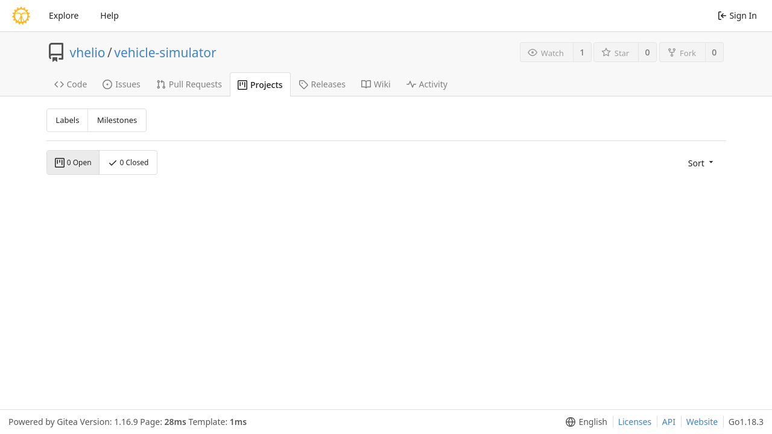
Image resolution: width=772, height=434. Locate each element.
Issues (121, 84)
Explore (63, 15)
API (669, 421)
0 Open (73, 162)
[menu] (701, 162)
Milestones (117, 120)
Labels (67, 120)
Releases (322, 84)
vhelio (88, 52)
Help (109, 15)
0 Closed (128, 162)
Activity (427, 84)
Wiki (376, 84)
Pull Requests (189, 84)
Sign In (737, 15)
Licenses (635, 421)
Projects (260, 84)
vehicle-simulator (165, 52)
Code (70, 84)
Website (702, 421)
